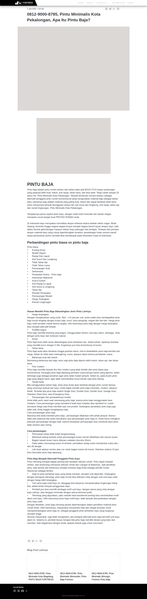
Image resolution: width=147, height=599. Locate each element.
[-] (14, 591)
